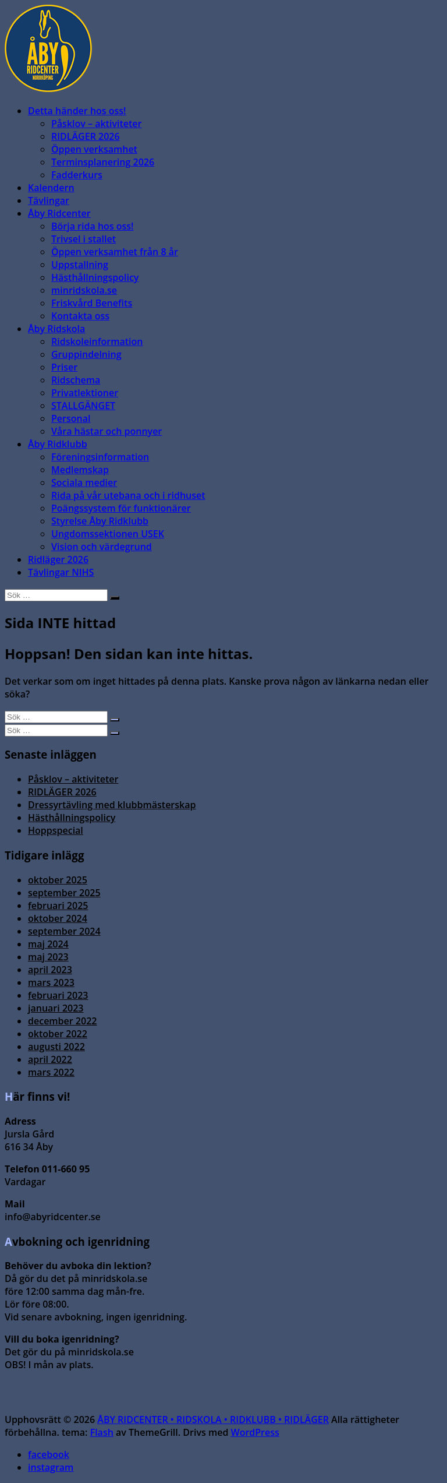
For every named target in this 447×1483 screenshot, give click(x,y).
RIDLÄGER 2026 (85, 136)
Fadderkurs (76, 174)
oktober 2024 (57, 918)
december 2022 (62, 1021)
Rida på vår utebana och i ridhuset (128, 495)
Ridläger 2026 (58, 559)
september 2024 (64, 931)
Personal (70, 418)
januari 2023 (55, 1008)
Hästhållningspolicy (95, 277)
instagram (50, 1467)
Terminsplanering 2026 (102, 162)
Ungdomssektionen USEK (107, 533)
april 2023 (50, 969)
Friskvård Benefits (91, 303)
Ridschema (75, 380)
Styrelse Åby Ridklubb (99, 521)
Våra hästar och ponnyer (106, 431)
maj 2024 (48, 944)
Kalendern (51, 187)
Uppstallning (79, 264)
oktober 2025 (57, 879)
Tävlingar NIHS (61, 572)
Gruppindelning (86, 354)
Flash (101, 1432)
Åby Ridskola (56, 328)
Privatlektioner (84, 392)
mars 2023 (51, 982)
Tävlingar (48, 200)
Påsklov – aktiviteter (96, 123)
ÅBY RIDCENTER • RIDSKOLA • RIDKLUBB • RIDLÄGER (213, 1419)
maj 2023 (48, 956)
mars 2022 (51, 1072)
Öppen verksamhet (94, 149)
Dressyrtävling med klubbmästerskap (112, 804)
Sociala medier (84, 482)
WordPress (255, 1432)
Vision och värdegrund (101, 546)
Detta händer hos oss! (77, 110)
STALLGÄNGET (83, 405)
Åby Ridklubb (57, 444)
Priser (64, 367)
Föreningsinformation (100, 456)
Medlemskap (80, 469)
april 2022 (50, 1059)
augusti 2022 (56, 1046)
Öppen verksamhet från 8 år (114, 251)
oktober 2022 (57, 1033)
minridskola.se (84, 290)
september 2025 (64, 892)
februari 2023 (58, 995)
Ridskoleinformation (97, 341)
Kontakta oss (80, 315)
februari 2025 (58, 905)
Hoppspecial (55, 830)
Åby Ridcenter (59, 213)
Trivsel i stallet (83, 239)
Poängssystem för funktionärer (121, 508)
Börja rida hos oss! (92, 226)
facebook (48, 1454)
